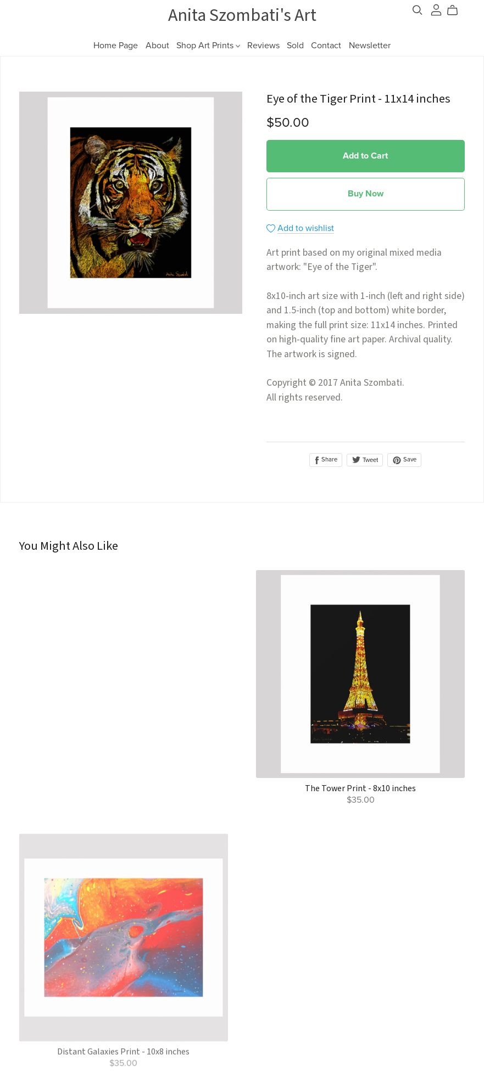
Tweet (365, 460)
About (157, 45)
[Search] (417, 10)
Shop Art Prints (208, 45)
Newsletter (370, 45)
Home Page (115, 45)
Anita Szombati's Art (242, 15)
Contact (326, 45)
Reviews (263, 45)
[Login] (436, 9)
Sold (295, 45)
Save (404, 460)
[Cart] (457, 10)
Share (325, 460)
